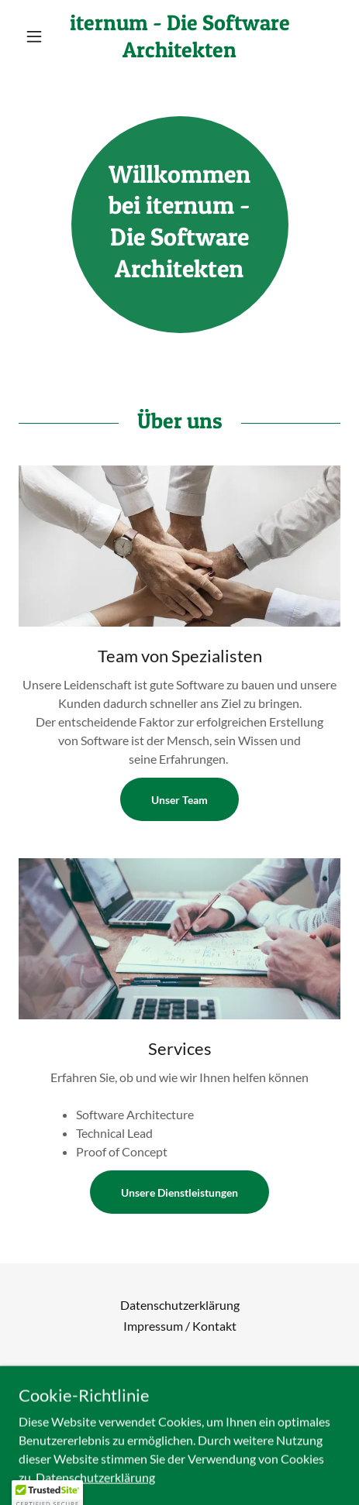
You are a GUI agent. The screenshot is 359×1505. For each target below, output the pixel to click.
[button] (43, 36)
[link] (179, 36)
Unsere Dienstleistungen (179, 1192)
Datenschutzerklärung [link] (180, 1304)
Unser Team (179, 799)
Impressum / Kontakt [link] (179, 1325)
